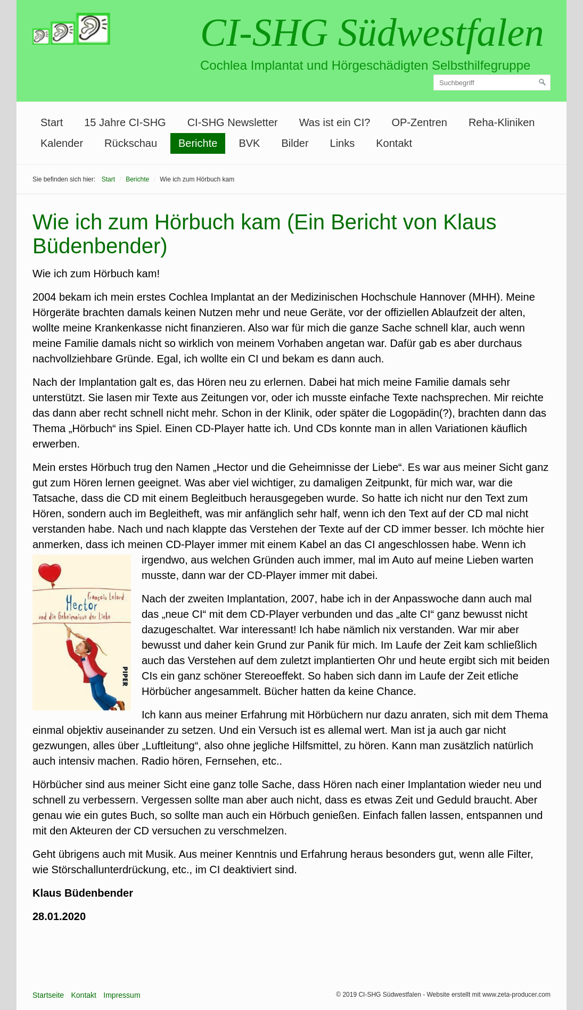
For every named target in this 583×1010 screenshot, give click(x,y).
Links (342, 143)
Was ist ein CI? (335, 122)
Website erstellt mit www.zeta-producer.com (488, 994)
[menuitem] (51, 122)
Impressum (121, 995)
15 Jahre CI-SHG (125, 122)
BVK (249, 143)
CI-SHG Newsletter (232, 122)
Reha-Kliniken (502, 122)
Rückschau (130, 143)
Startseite (48, 995)
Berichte (197, 143)
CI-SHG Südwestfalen (372, 32)
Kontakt (394, 143)
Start (51, 122)
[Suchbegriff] (492, 82)
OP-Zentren (419, 122)
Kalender (61, 143)
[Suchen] (542, 82)
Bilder (294, 143)
